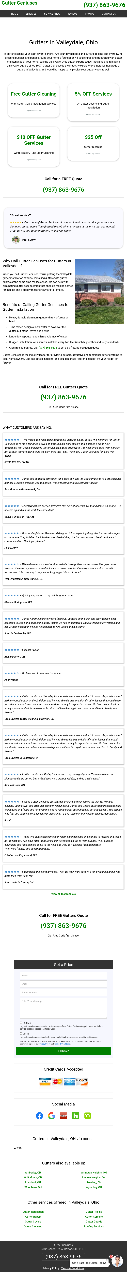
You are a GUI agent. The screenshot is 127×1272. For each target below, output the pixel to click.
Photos (89, 13)
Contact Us (109, 13)
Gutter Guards (94, 1205)
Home (14, 13)
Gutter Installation (33, 1196)
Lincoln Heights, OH (94, 1161)
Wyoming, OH (94, 1171)
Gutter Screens (94, 1201)
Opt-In (25, 1018)
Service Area (52, 13)
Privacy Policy (44, 1028)
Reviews (72, 13)
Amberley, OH (33, 1156)
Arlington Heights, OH (94, 1156)
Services (33, 14)
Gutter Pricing (94, 1196)
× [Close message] (107, 1260)
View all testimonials (63, 878)
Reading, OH (94, 1166)
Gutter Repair (33, 1201)
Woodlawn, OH (33, 1171)
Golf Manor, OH (33, 1161)
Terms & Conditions (62, 1028)
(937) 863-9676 (104, 5)
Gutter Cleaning (33, 1210)
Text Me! (26, 1007)
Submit (63, 1035)
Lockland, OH (33, 1166)
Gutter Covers (33, 1205)
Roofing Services (94, 1210)
